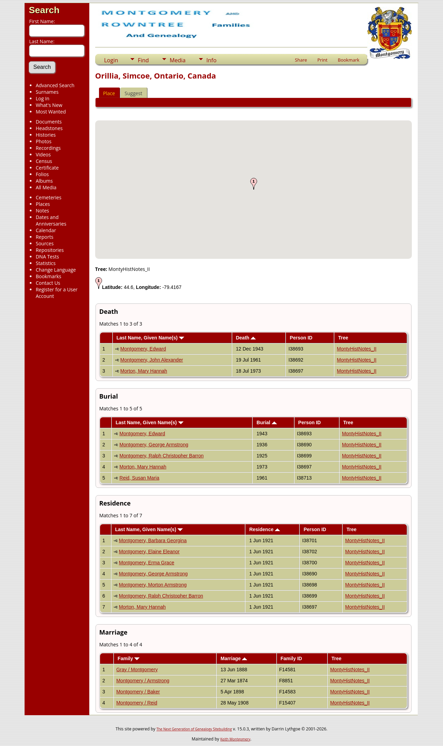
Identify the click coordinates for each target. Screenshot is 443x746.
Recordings (48, 148)
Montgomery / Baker (138, 691)
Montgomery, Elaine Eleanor (149, 551)
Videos (43, 154)
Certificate (47, 167)
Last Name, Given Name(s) (150, 337)
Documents (49, 121)
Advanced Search (55, 85)
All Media (46, 187)
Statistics (46, 263)
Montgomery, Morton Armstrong (153, 585)
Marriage (233, 658)
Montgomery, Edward (143, 349)
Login (111, 60)
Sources (45, 243)
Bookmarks (48, 276)
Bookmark (348, 60)
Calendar (46, 230)
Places (43, 204)
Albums (44, 181)
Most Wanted (51, 111)
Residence (264, 529)
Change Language (56, 269)
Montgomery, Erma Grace (146, 562)
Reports (44, 237)
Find (143, 60)
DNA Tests (47, 256)
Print (322, 60)
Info (211, 60)
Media (178, 60)
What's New (49, 105)
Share (301, 60)
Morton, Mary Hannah (143, 371)
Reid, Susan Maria (139, 478)
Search (44, 10)
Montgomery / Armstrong (142, 680)
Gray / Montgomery (137, 669)
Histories (46, 134)
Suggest (133, 93)
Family (128, 658)
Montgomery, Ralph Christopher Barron (161, 455)
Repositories (50, 250)
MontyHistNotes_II (356, 349)
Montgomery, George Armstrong (153, 444)
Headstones (49, 128)
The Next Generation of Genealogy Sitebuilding (194, 729)
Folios (42, 174)
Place (109, 93)
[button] (253, 184)
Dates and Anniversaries (51, 220)
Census (44, 161)
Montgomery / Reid (136, 703)
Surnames (47, 92)
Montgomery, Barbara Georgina (153, 540)
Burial (266, 422)
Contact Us (48, 283)
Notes (42, 210)
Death (246, 337)
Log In (42, 98)
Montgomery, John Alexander (151, 360)
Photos (44, 141)
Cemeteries (48, 197)
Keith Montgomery (235, 739)
